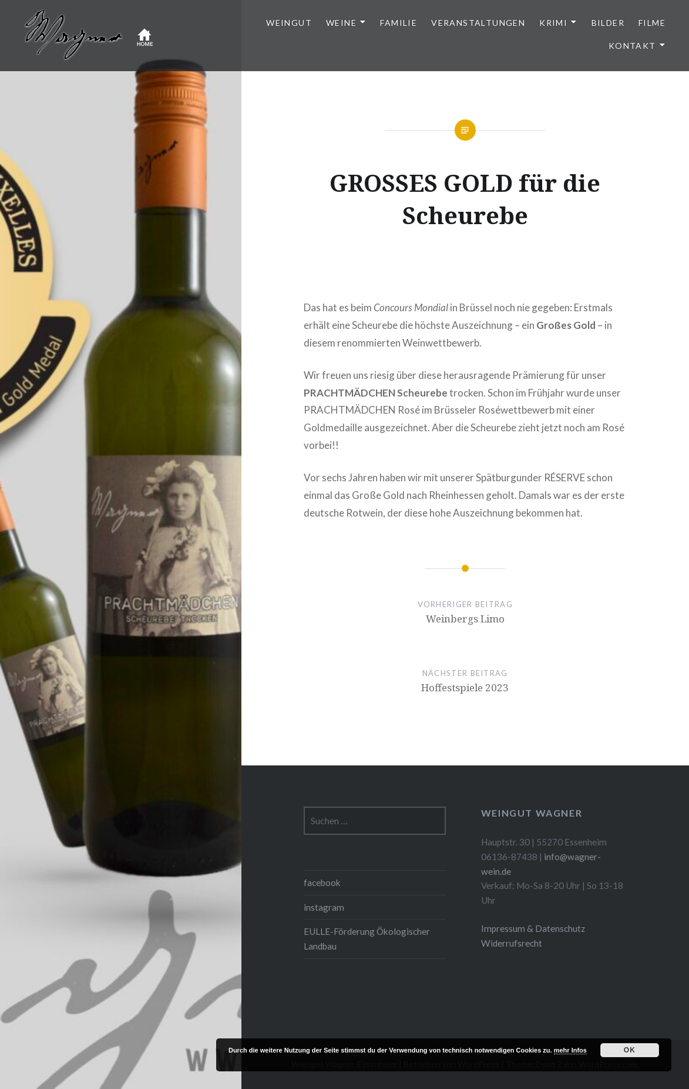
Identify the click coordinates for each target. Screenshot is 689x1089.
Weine (341, 23)
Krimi (553, 23)
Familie (398, 23)
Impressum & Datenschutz (533, 928)
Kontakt (632, 46)
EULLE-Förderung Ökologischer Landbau (367, 938)
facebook (322, 882)
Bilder (607, 23)
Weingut (289, 23)
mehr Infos (570, 1050)
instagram (324, 907)
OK (630, 1050)
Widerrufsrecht (511, 943)
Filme (652, 23)
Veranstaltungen (478, 23)
